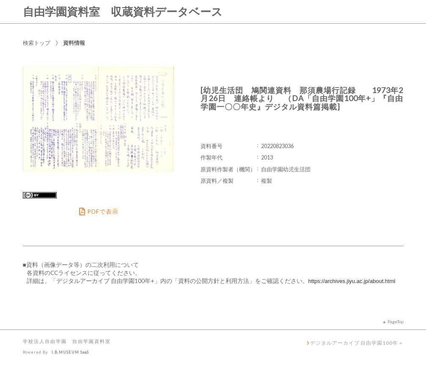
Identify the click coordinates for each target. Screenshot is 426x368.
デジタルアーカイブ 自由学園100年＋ (356, 343)
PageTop (396, 321)
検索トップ (36, 42)
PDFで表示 (98, 211)
